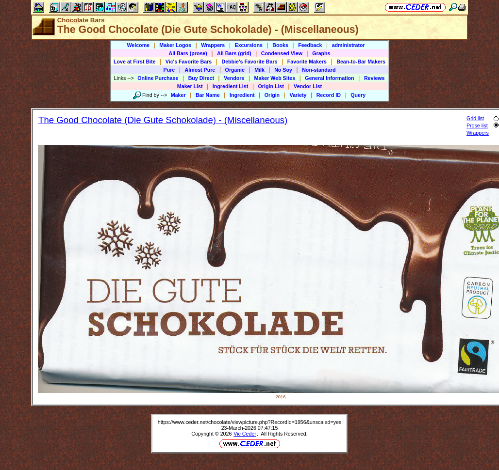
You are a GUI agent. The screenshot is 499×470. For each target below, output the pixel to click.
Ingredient (242, 95)
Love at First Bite (134, 61)
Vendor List (308, 86)
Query (358, 95)
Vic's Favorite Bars (189, 61)
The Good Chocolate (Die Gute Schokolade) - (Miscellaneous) (162, 120)
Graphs (321, 53)
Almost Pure (200, 70)
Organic (235, 70)
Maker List (190, 86)
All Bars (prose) (187, 53)
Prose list (477, 125)
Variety (297, 95)
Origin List (271, 86)
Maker (178, 95)
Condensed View (281, 53)
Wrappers (213, 45)
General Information (329, 78)
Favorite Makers (307, 61)
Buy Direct (201, 78)
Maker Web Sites (275, 78)
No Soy (283, 70)
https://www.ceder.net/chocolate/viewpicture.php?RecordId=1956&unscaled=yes (250, 422)
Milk (259, 70)
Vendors (234, 78)
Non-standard (318, 70)
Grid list (475, 118)
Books (280, 45)
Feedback (310, 45)
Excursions (249, 45)
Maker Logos (175, 45)
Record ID (328, 95)
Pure (169, 70)
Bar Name (208, 95)
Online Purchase (157, 78)
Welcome (138, 45)
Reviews (374, 78)
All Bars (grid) (234, 53)
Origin (272, 95)
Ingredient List (230, 86)
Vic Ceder (244, 434)
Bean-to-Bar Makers (360, 61)
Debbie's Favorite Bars (249, 61)
